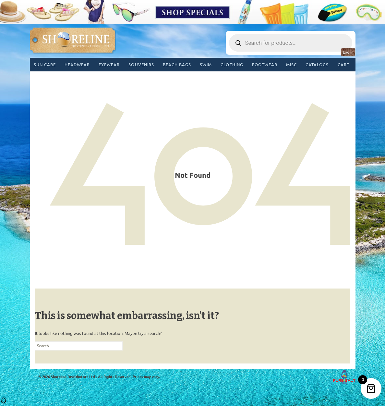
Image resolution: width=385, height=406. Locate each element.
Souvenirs (141, 65)
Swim (206, 65)
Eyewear (109, 65)
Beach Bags (177, 65)
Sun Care (45, 65)
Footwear (264, 65)
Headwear (77, 65)
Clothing (232, 65)
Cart (343, 65)
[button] (3, 402)
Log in (348, 52)
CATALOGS (317, 65)
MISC (291, 65)
